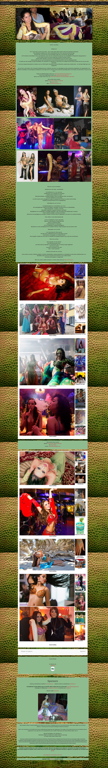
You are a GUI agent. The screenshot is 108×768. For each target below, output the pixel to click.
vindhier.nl (52, 665)
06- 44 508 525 (59, 80)
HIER (53, 750)
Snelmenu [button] (103, 3)
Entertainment (59, 3)
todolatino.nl (73, 683)
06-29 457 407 (52, 80)
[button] (27, 652)
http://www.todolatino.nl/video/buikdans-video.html (62, 76)
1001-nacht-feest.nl (68, 259)
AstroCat (52, 759)
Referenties (83, 3)
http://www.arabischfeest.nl (62, 75)
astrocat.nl (56, 690)
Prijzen (75, 3)
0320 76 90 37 (55, 82)
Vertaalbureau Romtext (53, 688)
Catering (68, 3)
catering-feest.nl (49, 683)
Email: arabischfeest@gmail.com (33, 3)
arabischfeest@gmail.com (55, 83)
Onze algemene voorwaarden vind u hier (52, 754)
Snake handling (5, 3)
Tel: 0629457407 (47, 3)
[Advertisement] (54, 764)
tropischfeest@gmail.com (73, 686)
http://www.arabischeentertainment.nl (62, 73)
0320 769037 (53, 444)
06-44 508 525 (58, 443)
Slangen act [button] (93, 3)
